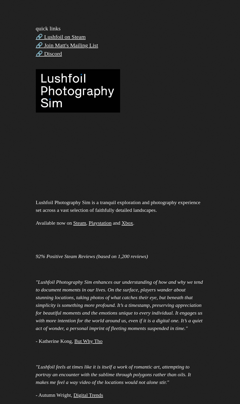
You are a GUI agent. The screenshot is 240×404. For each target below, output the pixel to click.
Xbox (127, 223)
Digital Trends (88, 395)
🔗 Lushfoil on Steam (61, 37)
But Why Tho (88, 341)
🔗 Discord (49, 54)
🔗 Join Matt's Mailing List (67, 45)
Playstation (100, 223)
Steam (79, 223)
